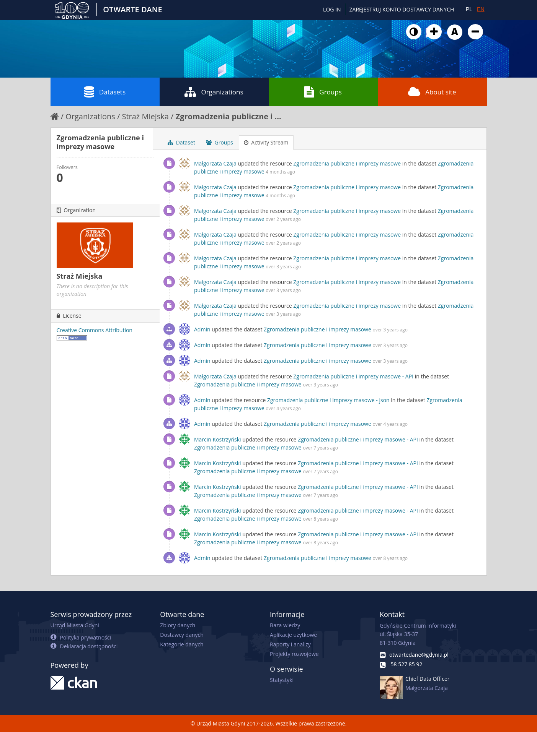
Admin (202, 329)
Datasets (105, 91)
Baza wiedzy (285, 625)
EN (480, 9)
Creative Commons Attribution (94, 330)
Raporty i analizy (290, 644)
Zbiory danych (177, 625)
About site (432, 91)
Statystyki (282, 679)
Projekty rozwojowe (294, 653)
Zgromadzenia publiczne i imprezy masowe (347, 163)
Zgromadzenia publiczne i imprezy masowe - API (353, 376)
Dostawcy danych (181, 634)
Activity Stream (266, 142)
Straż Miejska (145, 116)
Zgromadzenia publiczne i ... (228, 116)
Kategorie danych (181, 644)
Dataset (181, 142)
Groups (322, 91)
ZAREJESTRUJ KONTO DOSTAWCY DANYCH (401, 9)
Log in (332, 9)
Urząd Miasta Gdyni (75, 625)
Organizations (213, 91)
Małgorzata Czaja (215, 163)
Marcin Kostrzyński (217, 439)
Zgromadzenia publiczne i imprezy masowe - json (328, 400)
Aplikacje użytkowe (293, 634)
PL (469, 9)
